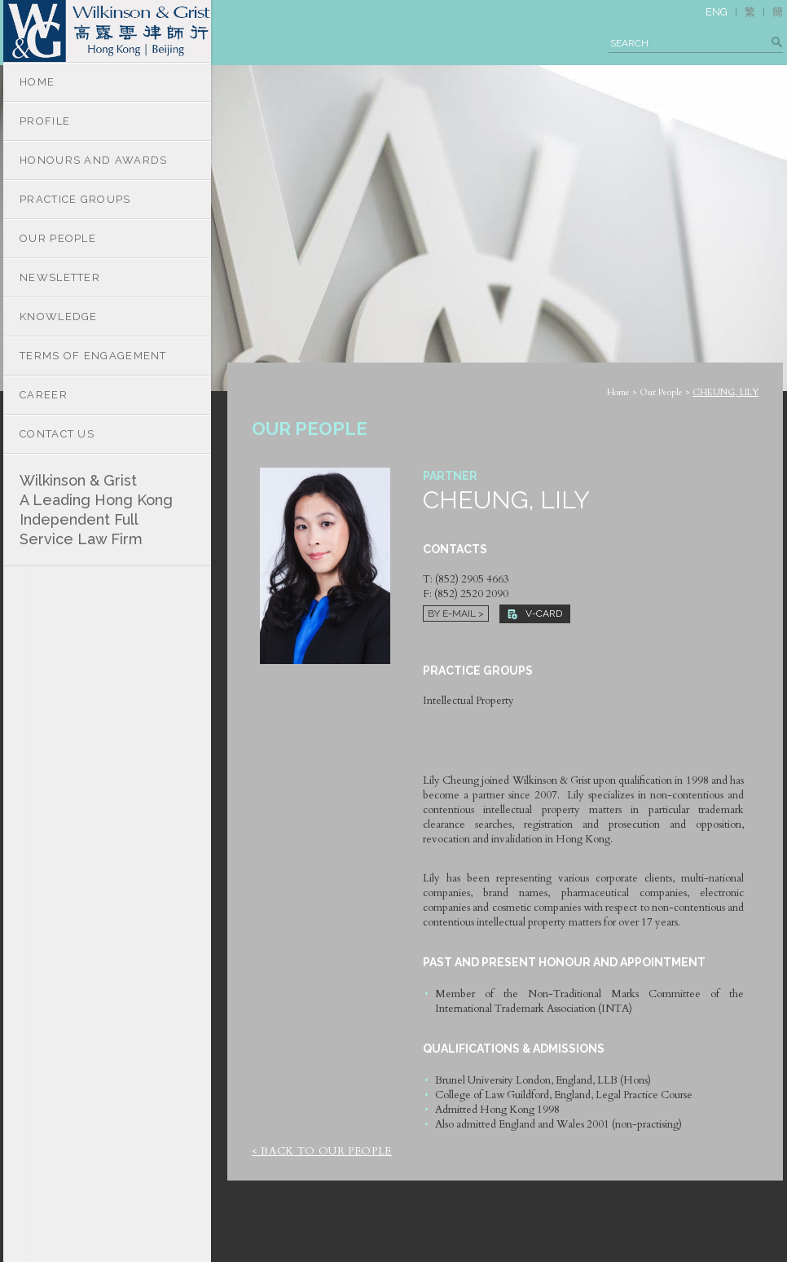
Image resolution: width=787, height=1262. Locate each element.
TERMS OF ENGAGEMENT (93, 356)
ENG (717, 12)
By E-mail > (456, 613)
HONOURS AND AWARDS (93, 160)
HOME (37, 82)
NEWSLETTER (60, 277)
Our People (661, 392)
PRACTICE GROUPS (75, 199)
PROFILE (45, 121)
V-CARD (535, 613)
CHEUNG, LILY (725, 392)
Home (618, 392)
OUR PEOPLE (58, 238)
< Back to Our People (322, 1151)
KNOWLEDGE (59, 316)
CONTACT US (57, 434)
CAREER (44, 395)
